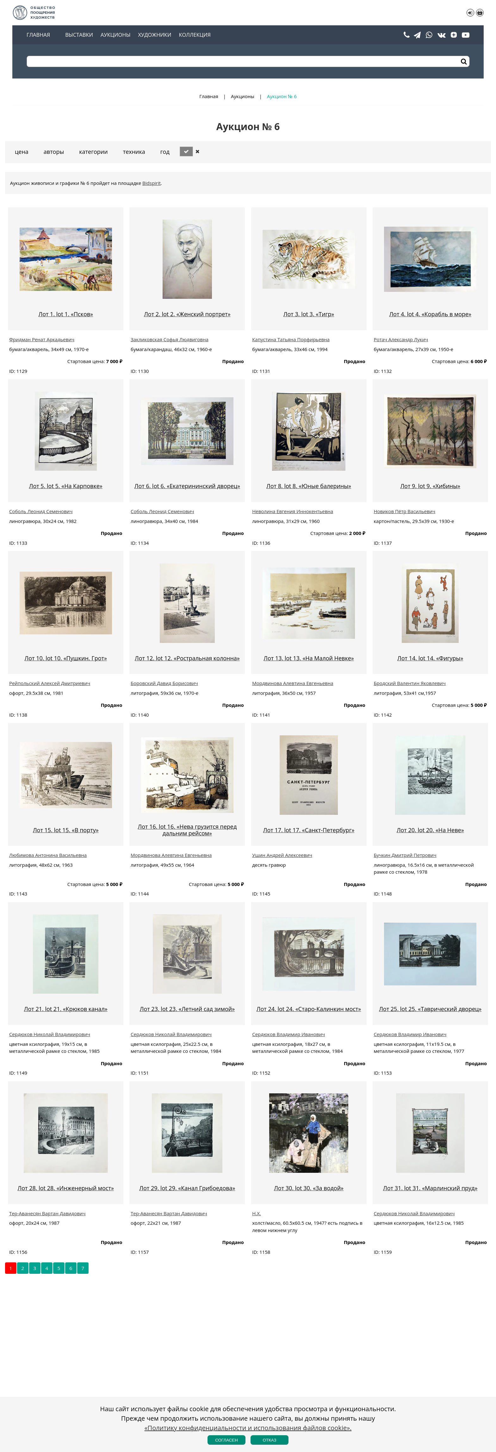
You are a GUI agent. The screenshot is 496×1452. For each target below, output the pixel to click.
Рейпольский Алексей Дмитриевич (49, 683)
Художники (154, 35)
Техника (134, 151)
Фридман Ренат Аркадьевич (41, 339)
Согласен (226, 1440)
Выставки (79, 35)
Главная (38, 35)
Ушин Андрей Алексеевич (282, 855)
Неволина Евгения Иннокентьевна (292, 511)
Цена (21, 151)
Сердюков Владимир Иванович (288, 1034)
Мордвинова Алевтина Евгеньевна (292, 683)
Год (165, 151)
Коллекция (194, 35)
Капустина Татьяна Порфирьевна (291, 339)
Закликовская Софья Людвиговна (169, 339)
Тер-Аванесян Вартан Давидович (47, 1213)
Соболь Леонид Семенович (40, 511)
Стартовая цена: (86, 361)
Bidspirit (151, 183)
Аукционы (115, 35)
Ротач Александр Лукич (401, 339)
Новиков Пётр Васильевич (404, 511)
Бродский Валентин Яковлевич (410, 683)
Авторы (54, 151)
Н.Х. (256, 1213)
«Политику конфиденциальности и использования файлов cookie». (248, 1428)
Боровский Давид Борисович (164, 683)
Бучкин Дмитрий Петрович (405, 855)
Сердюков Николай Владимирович (49, 1034)
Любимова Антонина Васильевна (48, 855)
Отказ (269, 1440)
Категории (93, 151)
